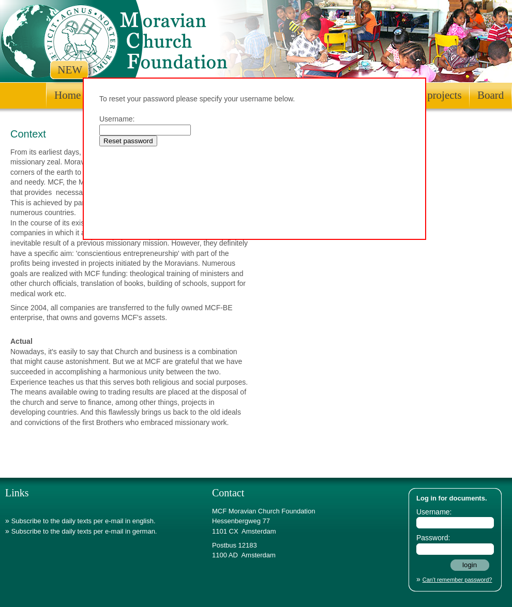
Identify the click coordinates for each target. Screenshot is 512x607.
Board (490, 95)
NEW (69, 70)
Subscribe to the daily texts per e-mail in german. (84, 531)
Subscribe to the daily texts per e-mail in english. (83, 521)
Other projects (431, 95)
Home (67, 95)
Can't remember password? (457, 579)
